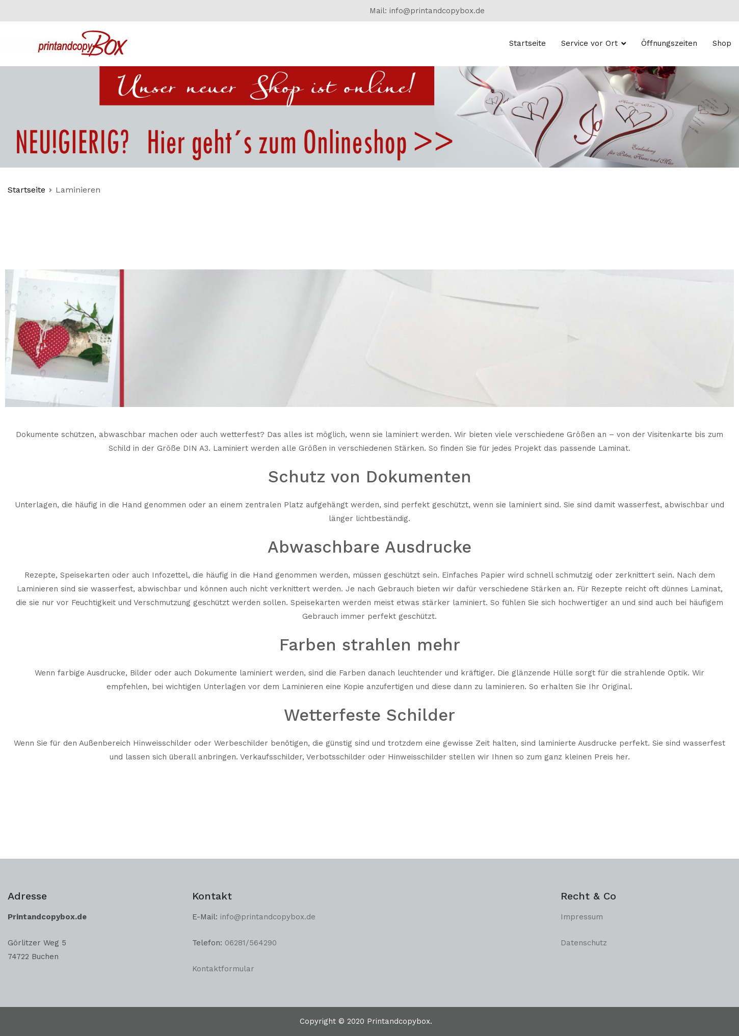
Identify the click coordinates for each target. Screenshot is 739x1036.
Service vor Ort (589, 43)
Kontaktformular (223, 968)
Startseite (527, 43)
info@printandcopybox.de (269, 916)
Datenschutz (584, 942)
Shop (721, 43)
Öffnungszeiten (669, 43)
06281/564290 (251, 942)
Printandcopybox (398, 1021)
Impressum (582, 916)
